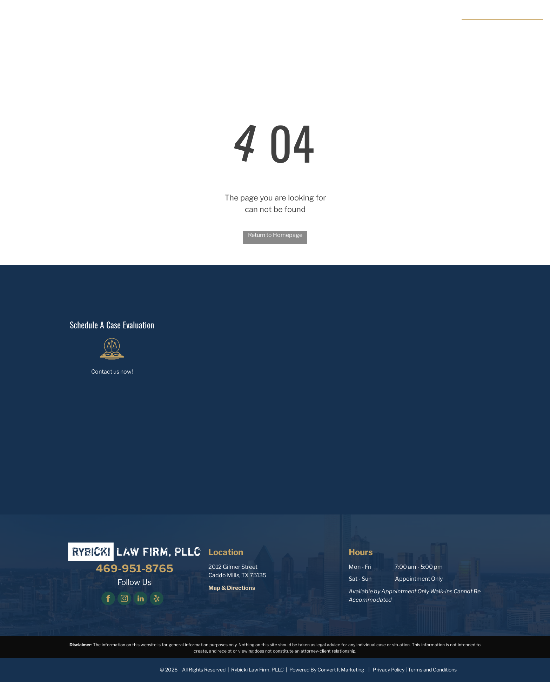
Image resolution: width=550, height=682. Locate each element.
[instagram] (124, 599)
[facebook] (108, 599)
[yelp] (156, 599)
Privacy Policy (388, 670)
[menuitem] (219, 24)
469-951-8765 (512, 27)
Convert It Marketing (340, 670)
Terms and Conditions (432, 670)
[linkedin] (140, 599)
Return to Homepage (275, 235)
